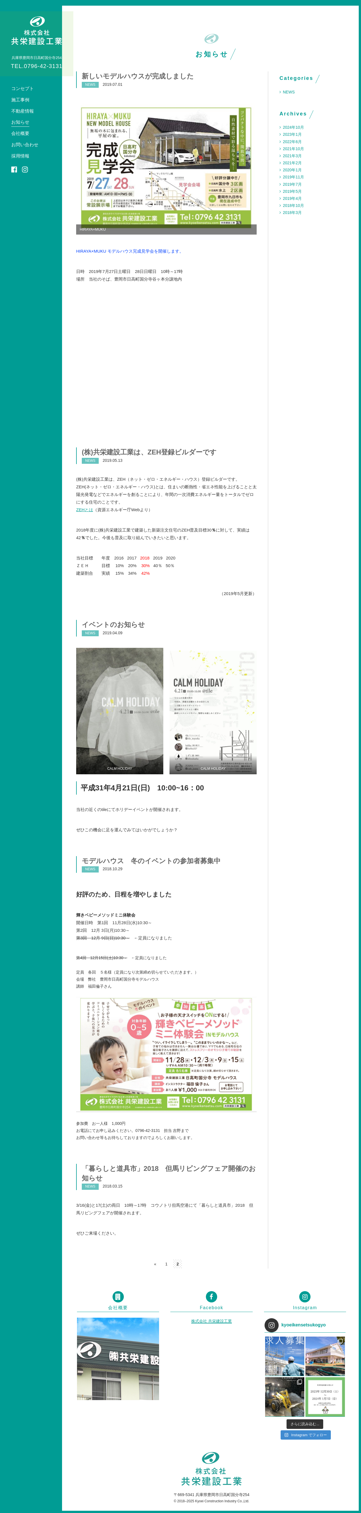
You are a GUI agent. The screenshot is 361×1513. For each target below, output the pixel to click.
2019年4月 (292, 198)
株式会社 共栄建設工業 (211, 1321)
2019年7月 (292, 184)
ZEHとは (84, 509)
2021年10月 (293, 149)
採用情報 (20, 156)
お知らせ (20, 122)
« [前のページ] (155, 1264)
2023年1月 (292, 134)
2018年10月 (293, 205)
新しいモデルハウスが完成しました (138, 76)
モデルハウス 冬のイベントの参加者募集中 (151, 861)
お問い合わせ (24, 144)
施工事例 (20, 99)
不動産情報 (22, 111)
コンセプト (22, 88)
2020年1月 (292, 170)
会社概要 (20, 133)
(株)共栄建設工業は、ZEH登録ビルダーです (149, 452)
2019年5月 (292, 191)
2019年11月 (293, 177)
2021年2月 (292, 163)
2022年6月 (292, 141)
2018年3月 (292, 212)
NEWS (289, 92)
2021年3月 (292, 156)
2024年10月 (293, 127)
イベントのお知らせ (113, 624)
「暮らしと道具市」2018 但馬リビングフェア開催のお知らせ (169, 1173)
